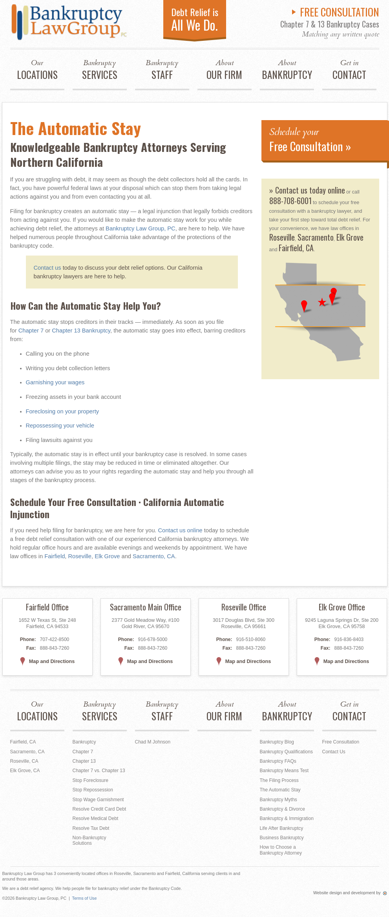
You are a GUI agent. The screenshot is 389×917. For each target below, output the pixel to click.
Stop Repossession (93, 790)
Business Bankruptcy (282, 837)
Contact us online (180, 530)
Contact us (47, 268)
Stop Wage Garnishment (98, 799)
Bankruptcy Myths (278, 799)
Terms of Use (84, 898)
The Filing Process (279, 780)
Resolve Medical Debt (96, 818)
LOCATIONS (37, 70)
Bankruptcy (84, 742)
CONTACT (349, 70)
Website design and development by (350, 892)
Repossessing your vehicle (60, 425)
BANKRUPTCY (287, 70)
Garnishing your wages (55, 382)
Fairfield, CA (296, 248)
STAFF (162, 70)
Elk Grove (107, 556)
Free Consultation (341, 742)
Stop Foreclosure (90, 780)
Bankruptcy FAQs (278, 761)
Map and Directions (47, 661)
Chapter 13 (84, 761)
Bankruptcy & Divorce (282, 809)
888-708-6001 (290, 200)
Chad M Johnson (153, 742)
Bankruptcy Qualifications (286, 751)
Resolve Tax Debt (91, 828)
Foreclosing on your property (62, 411)
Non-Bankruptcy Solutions (89, 840)
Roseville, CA (24, 761)
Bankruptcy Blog (277, 742)
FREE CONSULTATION (339, 12)
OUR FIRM (224, 70)
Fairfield (54, 556)
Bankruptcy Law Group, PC (140, 228)
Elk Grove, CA (25, 770)
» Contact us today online (307, 190)
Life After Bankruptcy (281, 828)
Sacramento (316, 237)
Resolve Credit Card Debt (99, 809)
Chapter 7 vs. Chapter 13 (99, 770)
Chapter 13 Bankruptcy (81, 330)
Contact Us (333, 751)
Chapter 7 (31, 330)
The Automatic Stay (280, 790)
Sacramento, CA (154, 556)
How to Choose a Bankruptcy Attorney (281, 849)
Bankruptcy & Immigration (287, 818)
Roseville (79, 556)
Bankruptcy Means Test (284, 770)
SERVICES (99, 70)
